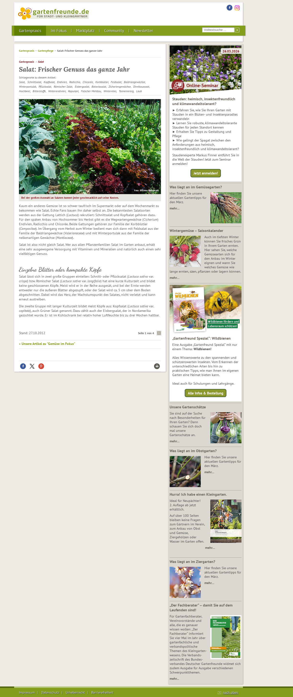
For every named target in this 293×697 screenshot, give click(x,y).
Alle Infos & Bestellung (205, 393)
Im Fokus (59, 30)
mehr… (174, 208)
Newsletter (143, 30)
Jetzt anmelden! (206, 173)
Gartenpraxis (30, 30)
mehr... (174, 678)
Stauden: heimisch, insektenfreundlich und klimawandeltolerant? (203, 101)
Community (114, 30)
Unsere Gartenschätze (188, 407)
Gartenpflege (45, 50)
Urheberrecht (75, 692)
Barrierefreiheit (102, 692)
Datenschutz (50, 692)
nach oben (230, 692)
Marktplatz (85, 30)
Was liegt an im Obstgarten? (193, 450)
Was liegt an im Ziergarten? (192, 561)
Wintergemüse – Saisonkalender (196, 230)
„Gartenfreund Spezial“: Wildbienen (201, 338)
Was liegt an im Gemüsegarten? (196, 187)
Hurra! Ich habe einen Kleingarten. (198, 494)
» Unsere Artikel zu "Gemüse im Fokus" (47, 344)
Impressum (27, 692)
